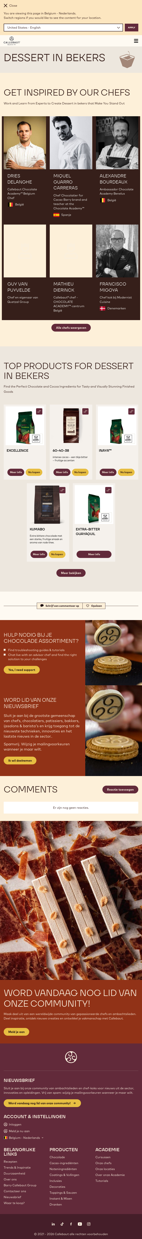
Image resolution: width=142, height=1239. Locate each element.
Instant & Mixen (61, 1198)
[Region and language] (63, 27)
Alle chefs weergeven (71, 328)
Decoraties (57, 1187)
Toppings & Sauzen (63, 1192)
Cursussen (103, 1157)
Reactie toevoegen (120, 789)
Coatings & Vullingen (64, 1175)
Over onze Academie (110, 1175)
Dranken (56, 1204)
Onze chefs (103, 1163)
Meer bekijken (71, 573)
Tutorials (101, 1181)
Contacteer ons (15, 1191)
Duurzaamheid (14, 1173)
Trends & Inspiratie (17, 1167)
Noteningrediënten (63, 1169)
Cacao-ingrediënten (64, 1163)
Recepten (10, 1161)
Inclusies (56, 1181)
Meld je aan (16, 1032)
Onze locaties (105, 1169)
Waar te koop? (14, 1203)
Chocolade (57, 1157)
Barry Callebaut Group (20, 1185)
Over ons (10, 1179)
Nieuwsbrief (12, 1197)
